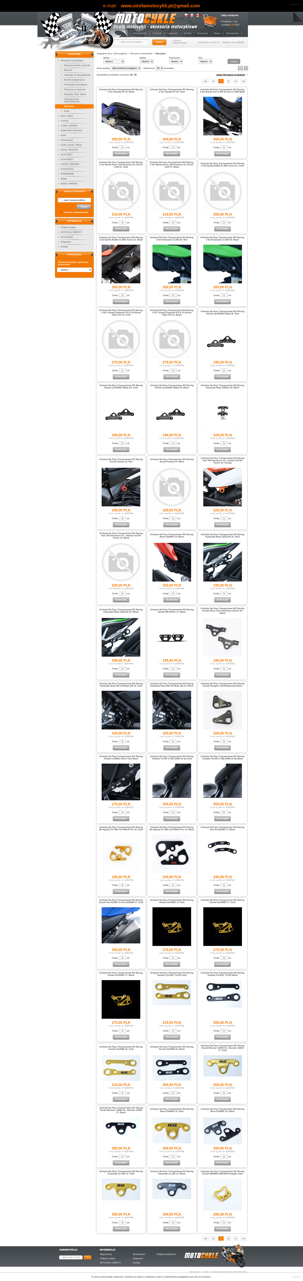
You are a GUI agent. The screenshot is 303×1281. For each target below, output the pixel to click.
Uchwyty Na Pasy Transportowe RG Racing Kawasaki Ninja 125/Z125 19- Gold (222, 535)
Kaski (63, 135)
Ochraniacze (67, 140)
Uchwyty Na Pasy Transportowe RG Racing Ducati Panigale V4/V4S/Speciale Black (222, 684)
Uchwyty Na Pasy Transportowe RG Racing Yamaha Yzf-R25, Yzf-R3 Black (222, 974)
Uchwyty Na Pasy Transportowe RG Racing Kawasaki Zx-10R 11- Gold (121, 1172)
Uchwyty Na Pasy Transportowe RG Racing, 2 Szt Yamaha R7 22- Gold (172, 90)
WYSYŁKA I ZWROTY (71, 232)
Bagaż (64, 178)
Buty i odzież (67, 116)
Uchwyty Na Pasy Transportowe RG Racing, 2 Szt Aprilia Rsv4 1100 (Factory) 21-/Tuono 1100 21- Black (172, 164)
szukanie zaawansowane (179, 41)
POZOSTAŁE (67, 169)
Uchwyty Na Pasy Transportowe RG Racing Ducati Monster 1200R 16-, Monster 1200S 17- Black (121, 1110)
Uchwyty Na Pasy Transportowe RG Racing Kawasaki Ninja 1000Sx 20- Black (222, 386)
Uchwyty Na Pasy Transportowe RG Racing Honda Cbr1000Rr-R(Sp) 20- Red (222, 312)
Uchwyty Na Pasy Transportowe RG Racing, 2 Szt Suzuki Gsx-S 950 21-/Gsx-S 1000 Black (222, 90)
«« (205, 81)
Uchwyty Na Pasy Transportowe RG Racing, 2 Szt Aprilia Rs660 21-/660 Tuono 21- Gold (222, 164)
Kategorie (74, 54)
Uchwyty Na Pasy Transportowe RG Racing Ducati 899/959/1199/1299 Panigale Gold (222, 1172)
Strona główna (139, 33)
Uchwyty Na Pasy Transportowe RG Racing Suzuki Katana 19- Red (121, 460)
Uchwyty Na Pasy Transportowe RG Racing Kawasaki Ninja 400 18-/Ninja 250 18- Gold (121, 684)
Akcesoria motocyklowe (72, 60)
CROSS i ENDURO (70, 164)
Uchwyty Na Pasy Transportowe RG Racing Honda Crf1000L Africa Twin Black (121, 757)
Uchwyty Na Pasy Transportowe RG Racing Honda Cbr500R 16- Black (172, 1048)
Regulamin (66, 242)
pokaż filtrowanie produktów (230, 75)
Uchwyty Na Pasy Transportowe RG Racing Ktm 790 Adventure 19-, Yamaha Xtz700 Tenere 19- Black (121, 535)
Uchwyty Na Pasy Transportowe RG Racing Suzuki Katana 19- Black (172, 460)
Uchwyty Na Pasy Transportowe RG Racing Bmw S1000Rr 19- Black (172, 535)
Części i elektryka (69, 125)
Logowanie (173, 33)
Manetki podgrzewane (74, 80)
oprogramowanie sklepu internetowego (228, 1272)
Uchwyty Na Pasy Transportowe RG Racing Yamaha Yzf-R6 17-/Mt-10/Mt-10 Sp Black (222, 757)
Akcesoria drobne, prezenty (77, 65)
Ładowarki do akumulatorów (77, 75)
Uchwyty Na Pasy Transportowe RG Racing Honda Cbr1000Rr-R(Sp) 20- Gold (121, 386)
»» (244, 81)
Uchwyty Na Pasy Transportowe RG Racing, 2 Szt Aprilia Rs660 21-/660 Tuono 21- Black (121, 238)
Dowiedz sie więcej (133, 1277)
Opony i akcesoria (69, 150)
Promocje (157, 33)
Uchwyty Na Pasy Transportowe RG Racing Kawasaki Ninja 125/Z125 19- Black (121, 610)
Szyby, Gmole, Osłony (71, 145)
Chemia (64, 121)
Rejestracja (202, 33)
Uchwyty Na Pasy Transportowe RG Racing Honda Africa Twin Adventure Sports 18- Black (222, 610)
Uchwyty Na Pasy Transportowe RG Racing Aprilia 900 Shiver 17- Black (172, 610)
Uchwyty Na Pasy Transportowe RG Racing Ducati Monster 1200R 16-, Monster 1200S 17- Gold (222, 1047)
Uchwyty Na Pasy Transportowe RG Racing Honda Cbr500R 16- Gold (121, 1048)
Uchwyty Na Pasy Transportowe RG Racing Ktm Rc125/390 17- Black (222, 828)
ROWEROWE (67, 174)
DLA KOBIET (67, 159)
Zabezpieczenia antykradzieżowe (72, 100)
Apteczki (68, 70)
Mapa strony (106, 1254)
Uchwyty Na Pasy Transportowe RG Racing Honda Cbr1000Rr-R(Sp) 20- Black (172, 386)
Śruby (67, 111)
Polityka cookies (68, 227)
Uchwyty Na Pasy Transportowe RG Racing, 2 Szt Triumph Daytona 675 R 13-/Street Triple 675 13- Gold (121, 312)
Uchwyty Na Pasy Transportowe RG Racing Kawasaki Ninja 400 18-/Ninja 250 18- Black (172, 684)
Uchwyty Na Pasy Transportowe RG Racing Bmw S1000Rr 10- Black (222, 1110)
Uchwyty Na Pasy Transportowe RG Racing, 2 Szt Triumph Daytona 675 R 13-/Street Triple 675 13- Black (172, 312)
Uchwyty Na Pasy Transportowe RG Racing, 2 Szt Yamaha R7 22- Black (121, 90)
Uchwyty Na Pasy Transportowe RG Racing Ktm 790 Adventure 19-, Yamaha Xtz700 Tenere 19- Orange (222, 460)
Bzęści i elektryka (69, 183)
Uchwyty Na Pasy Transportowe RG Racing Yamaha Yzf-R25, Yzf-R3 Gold (172, 974)
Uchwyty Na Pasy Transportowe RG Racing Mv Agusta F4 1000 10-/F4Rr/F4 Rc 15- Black (172, 828)
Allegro (217, 33)
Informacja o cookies (199, 1272)
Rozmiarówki (232, 33)
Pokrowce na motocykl (74, 89)
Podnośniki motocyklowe (75, 84)
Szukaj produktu (74, 191)
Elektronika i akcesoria (71, 130)
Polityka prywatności (166, 1254)
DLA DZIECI (66, 154)
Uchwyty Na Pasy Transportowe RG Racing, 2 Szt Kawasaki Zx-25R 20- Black (222, 238)
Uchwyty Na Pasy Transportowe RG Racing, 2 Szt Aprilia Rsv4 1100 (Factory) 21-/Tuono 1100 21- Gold (121, 164)
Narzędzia (69, 106)
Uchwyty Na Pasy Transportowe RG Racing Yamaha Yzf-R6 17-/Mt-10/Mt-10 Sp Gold (172, 757)
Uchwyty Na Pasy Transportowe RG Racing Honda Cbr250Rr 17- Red (172, 901)
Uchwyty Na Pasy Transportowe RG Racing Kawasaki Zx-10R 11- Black (172, 1172)
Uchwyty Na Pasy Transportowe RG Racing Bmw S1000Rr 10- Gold (172, 1110)
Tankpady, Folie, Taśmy (75, 94)
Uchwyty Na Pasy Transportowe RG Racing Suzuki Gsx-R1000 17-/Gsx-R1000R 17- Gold (121, 901)
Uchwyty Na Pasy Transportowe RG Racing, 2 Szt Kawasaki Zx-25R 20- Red (172, 238)
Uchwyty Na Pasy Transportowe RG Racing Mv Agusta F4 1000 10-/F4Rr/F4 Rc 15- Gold (121, 828)
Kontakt (187, 33)
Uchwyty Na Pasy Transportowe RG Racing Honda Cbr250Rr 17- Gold (222, 901)
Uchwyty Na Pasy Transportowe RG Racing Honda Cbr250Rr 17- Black (121, 974)
